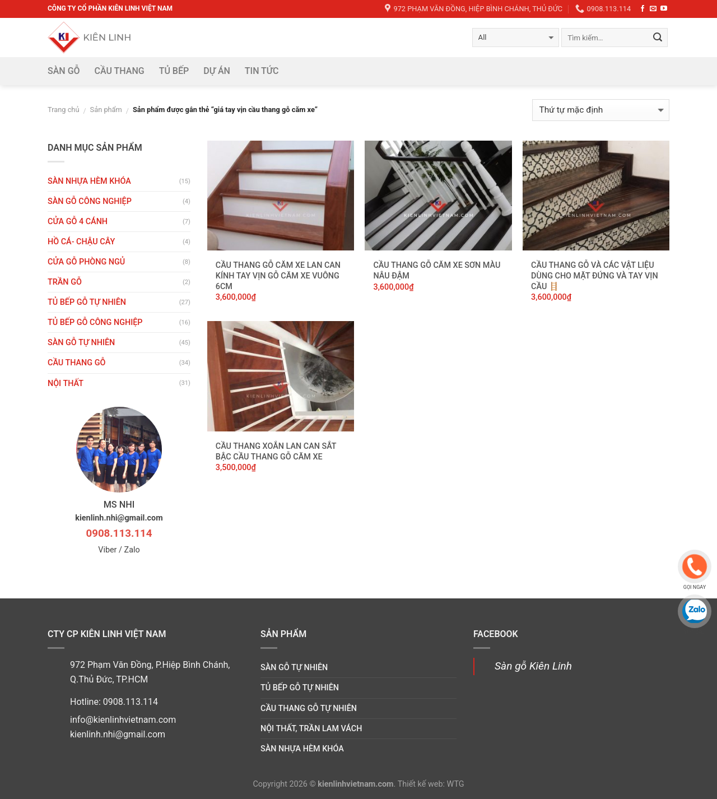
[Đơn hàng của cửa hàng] (600, 110)
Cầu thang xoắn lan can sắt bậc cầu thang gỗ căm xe (276, 452)
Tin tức (262, 71)
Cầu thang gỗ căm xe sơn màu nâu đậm (436, 271)
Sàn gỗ (64, 71)
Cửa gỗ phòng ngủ (86, 262)
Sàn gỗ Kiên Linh (533, 665)
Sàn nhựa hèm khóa (89, 181)
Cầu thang (120, 71)
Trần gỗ (65, 282)
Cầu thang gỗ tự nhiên (308, 708)
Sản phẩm (106, 109)
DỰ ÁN (216, 71)
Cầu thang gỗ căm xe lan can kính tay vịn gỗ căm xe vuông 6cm (278, 276)
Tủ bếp (174, 71)
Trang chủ (63, 109)
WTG (455, 784)
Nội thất (65, 383)
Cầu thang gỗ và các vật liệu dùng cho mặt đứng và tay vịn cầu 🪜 (594, 276)
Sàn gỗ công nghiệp (90, 201)
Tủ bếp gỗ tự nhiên (87, 302)
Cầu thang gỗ (76, 363)
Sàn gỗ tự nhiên (81, 342)
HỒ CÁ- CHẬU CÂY (81, 242)
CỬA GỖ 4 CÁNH (78, 221)
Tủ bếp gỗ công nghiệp (95, 322)
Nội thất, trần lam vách (311, 728)
